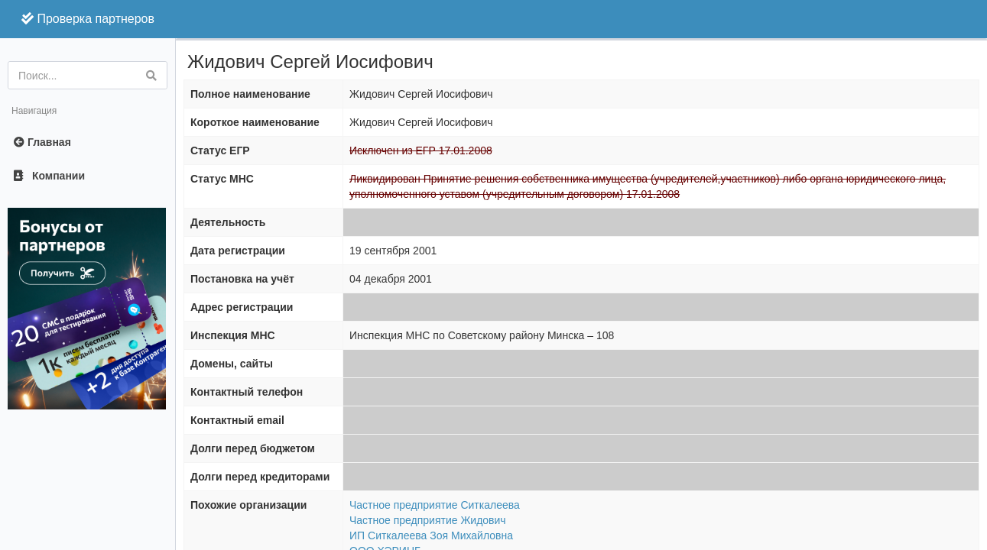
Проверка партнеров (87, 18)
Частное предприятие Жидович (427, 520)
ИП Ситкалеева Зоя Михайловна (431, 535)
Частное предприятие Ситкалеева (434, 505)
